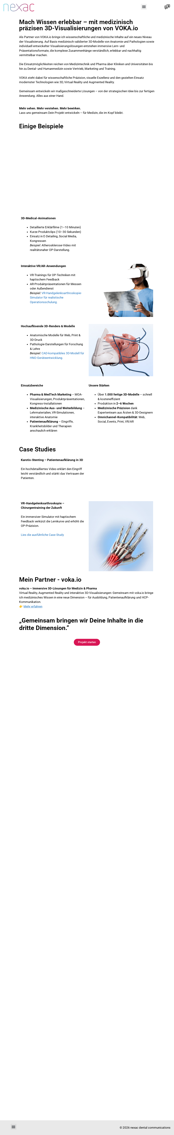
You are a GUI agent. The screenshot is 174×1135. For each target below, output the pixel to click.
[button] (144, 7)
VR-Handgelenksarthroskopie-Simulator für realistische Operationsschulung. (56, 297)
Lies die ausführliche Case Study (42, 535)
